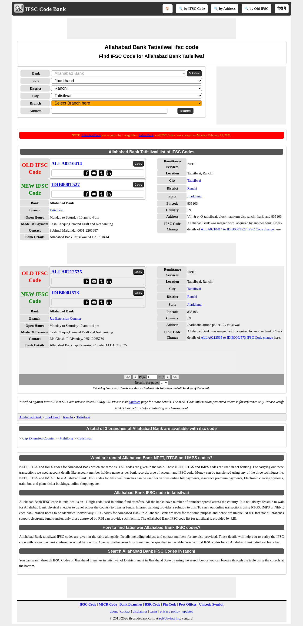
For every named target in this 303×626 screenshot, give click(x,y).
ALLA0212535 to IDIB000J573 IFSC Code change (237, 337)
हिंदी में (281, 8)
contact (125, 611)
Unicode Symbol (211, 604)
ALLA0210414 (66, 163)
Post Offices (187, 604)
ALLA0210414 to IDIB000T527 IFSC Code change (237, 229)
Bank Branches (131, 604)
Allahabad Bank (91, 135)
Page (143, 377)
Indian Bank (146, 135)
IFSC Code (88, 604)
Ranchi (192, 188)
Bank (36, 73)
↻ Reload (194, 73)
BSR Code (152, 604)
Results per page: (147, 382)
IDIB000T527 (65, 184)
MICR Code (108, 604)
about (114, 611)
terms (153, 611)
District (35, 88)
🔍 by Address (225, 8)
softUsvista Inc (169, 618)
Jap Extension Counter (65, 318)
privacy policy (170, 611)
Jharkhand (194, 196)
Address (35, 111)
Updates (134, 402)
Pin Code (169, 604)
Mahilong (66, 438)
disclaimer (140, 611)
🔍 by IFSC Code (192, 8)
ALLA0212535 (66, 272)
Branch (35, 103)
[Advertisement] (151, 28)
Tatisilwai (56, 210)
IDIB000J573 (65, 292)
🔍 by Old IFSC (256, 8)
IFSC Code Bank (45, 9)
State (35, 81)
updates (187, 611)
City (35, 96)
